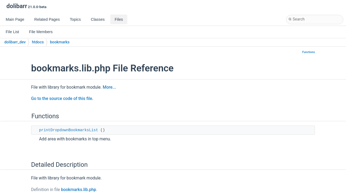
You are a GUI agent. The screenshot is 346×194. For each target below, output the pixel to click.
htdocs (38, 42)
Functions (308, 52)
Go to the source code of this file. (62, 98)
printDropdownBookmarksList (68, 130)
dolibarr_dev (15, 42)
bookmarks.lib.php (78, 189)
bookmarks (59, 42)
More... (109, 87)
